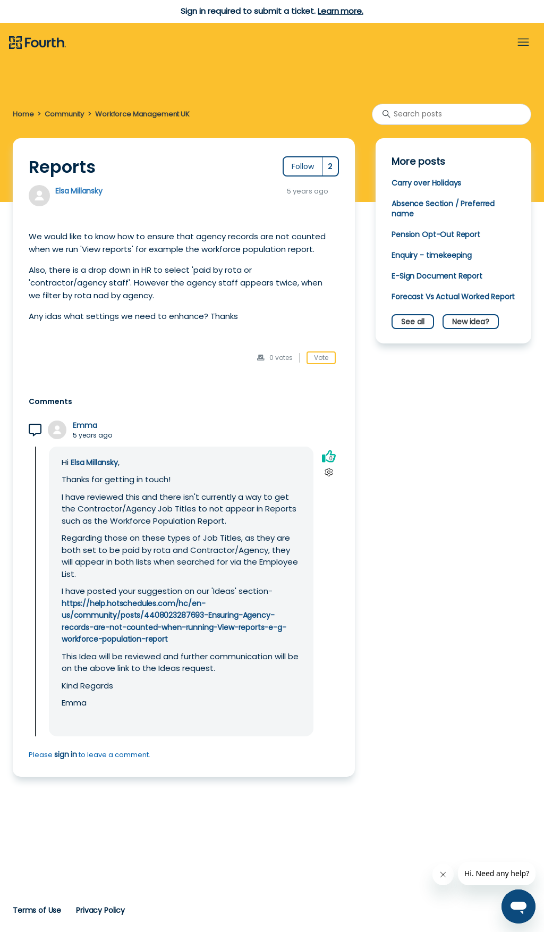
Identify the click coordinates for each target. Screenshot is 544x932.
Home (23, 114)
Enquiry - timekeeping (432, 255)
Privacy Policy (100, 910)
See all (412, 321)
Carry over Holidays (426, 183)
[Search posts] (451, 114)
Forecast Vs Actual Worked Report (453, 296)
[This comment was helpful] (329, 456)
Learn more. (340, 10)
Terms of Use (37, 910)
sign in (65, 754)
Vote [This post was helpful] (321, 357)
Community (64, 114)
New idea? (470, 321)
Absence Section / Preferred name (443, 208)
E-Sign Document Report (437, 276)
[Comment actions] (328, 472)
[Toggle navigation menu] (523, 42)
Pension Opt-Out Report (436, 234)
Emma (85, 426)
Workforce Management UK (142, 114)
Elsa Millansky (79, 191)
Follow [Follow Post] (303, 166)
